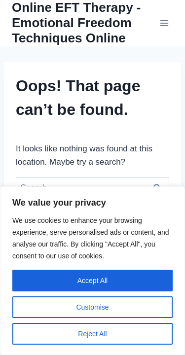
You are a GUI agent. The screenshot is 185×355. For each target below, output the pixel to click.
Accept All (92, 280)
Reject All (92, 334)
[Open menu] (164, 23)
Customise (92, 307)
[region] (92, 270)
